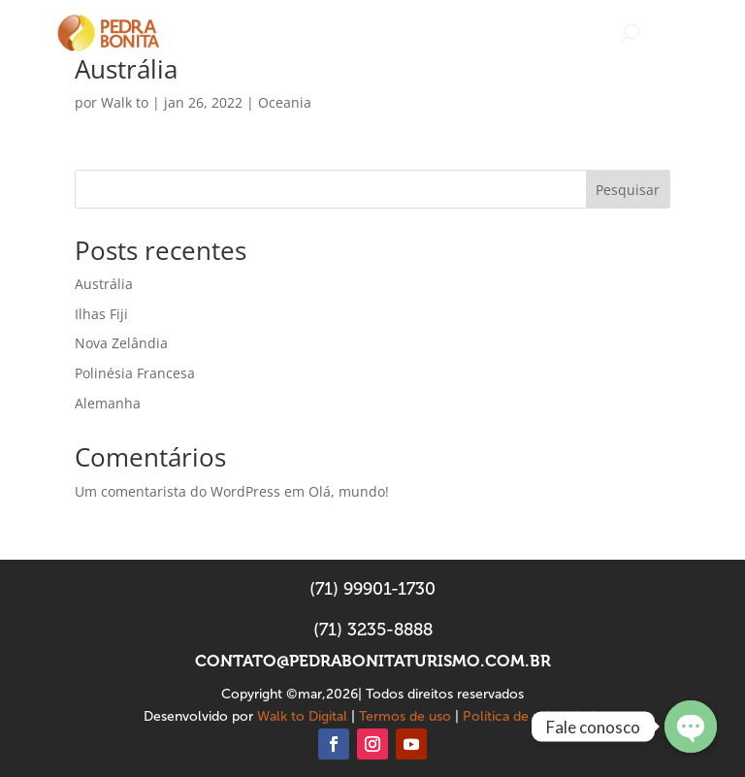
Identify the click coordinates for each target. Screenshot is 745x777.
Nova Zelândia (121, 343)
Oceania (284, 102)
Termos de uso (405, 716)
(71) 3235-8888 (373, 629)
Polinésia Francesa (135, 373)
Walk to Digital (302, 716)
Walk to (124, 102)
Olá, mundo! (348, 491)
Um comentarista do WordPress (177, 491)
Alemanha (108, 403)
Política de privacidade (532, 716)
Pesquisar (628, 189)
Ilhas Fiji (101, 314)
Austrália (126, 68)
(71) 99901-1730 (372, 588)
